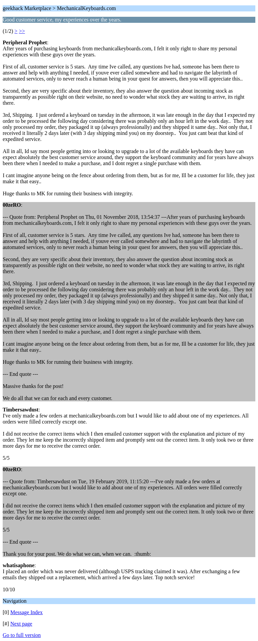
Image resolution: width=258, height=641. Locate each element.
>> (22, 31)
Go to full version (22, 635)
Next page (21, 624)
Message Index (26, 612)
